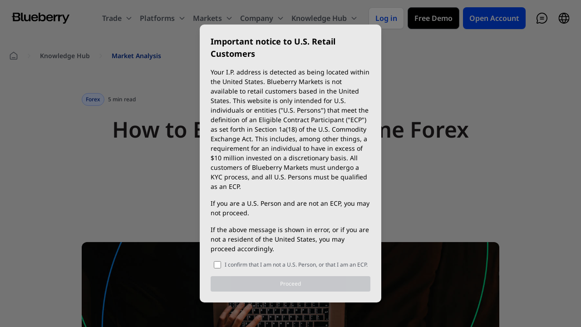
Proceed (290, 283)
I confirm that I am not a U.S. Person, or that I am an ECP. (296, 264)
